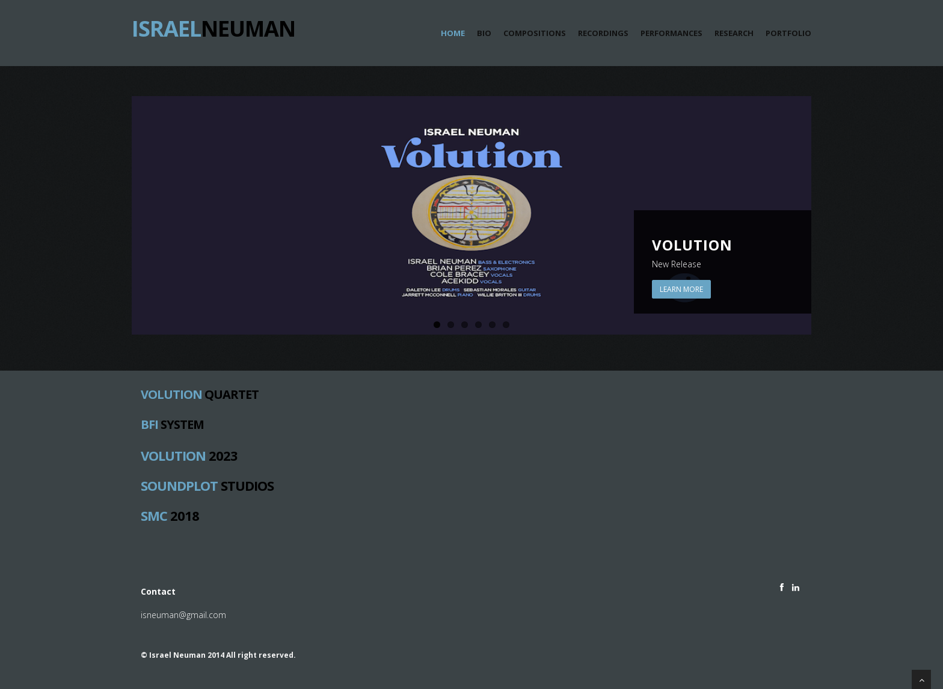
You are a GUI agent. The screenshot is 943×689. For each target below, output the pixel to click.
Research (734, 33)
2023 (189, 455)
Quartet (200, 395)
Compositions (534, 33)
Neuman (213, 24)
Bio (484, 33)
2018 (170, 515)
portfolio (788, 33)
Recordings (603, 33)
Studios (207, 485)
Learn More (681, 289)
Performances (671, 33)
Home (453, 33)
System (172, 425)
